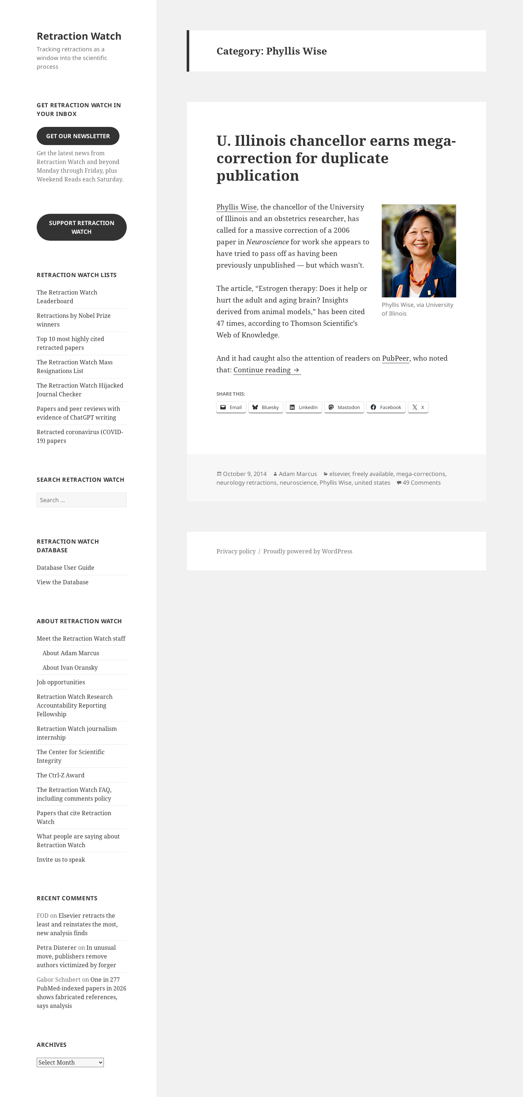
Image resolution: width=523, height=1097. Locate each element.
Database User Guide (65, 568)
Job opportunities (61, 682)
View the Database (63, 582)
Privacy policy (236, 551)
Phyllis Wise (236, 207)
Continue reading (267, 370)
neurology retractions (246, 483)
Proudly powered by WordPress (307, 551)
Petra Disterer (57, 948)
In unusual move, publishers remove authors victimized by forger (76, 956)
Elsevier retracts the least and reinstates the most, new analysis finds (77, 924)
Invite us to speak (61, 860)
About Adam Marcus (70, 653)
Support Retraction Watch (81, 227)
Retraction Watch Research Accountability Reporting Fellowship (75, 705)
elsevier (339, 474)
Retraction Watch (79, 36)
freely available (372, 474)
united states (372, 483)
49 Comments (422, 483)
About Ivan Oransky (70, 668)
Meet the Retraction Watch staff (81, 638)
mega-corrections (420, 474)
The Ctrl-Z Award (61, 775)
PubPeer (395, 358)
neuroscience (298, 483)
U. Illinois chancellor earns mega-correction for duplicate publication (336, 158)
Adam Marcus (298, 474)
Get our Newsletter (78, 136)
